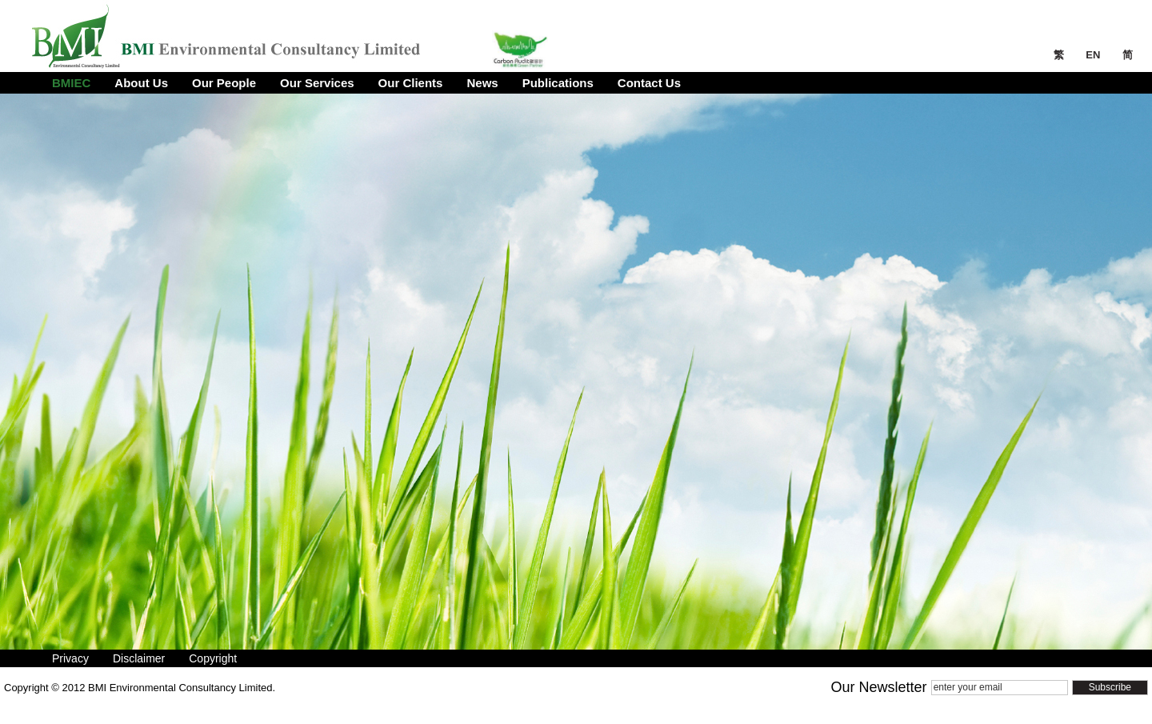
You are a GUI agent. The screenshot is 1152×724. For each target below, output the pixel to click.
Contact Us (649, 83)
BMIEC (71, 83)
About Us (141, 83)
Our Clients (410, 83)
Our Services (317, 83)
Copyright (213, 658)
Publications (558, 83)
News (482, 83)
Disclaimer (139, 658)
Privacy (70, 658)
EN (1094, 55)
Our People (224, 83)
